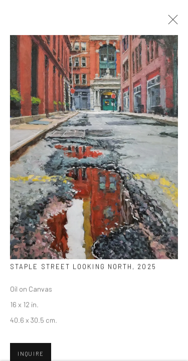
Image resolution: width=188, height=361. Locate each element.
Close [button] (170, 22)
